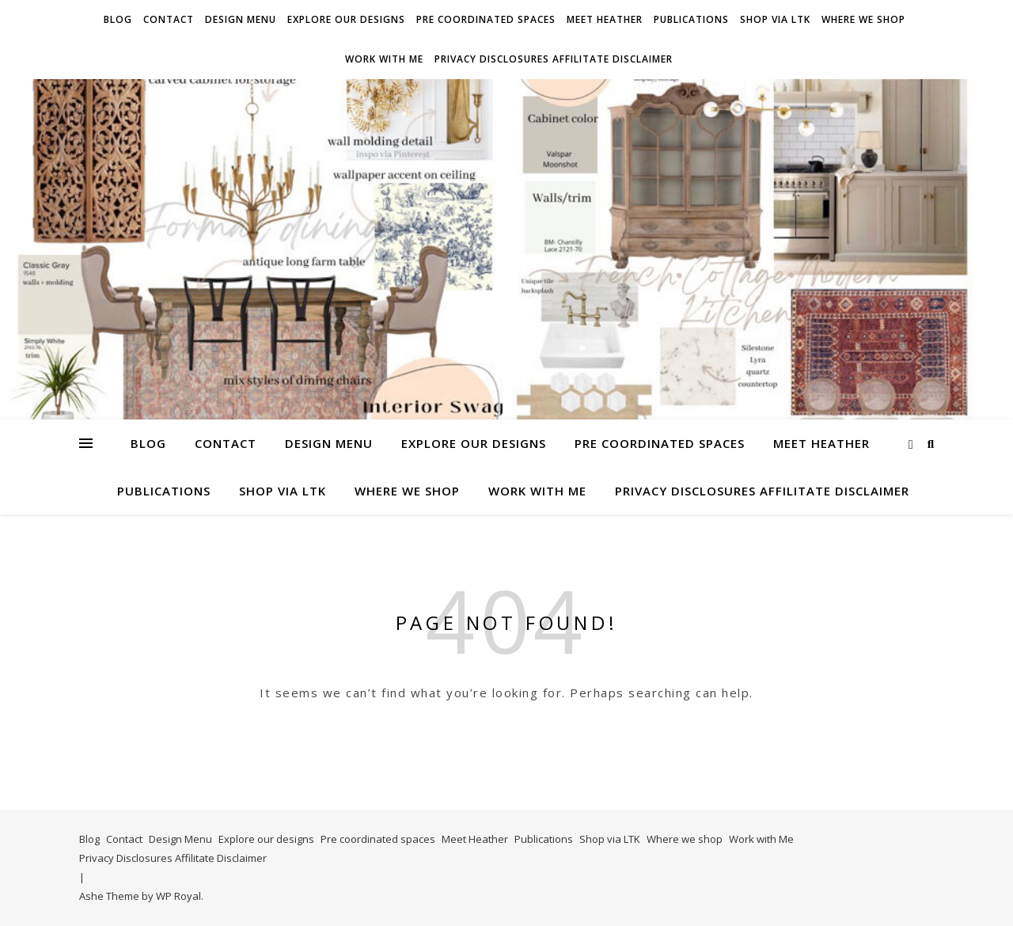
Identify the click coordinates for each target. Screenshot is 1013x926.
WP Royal (178, 896)
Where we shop (863, 19)
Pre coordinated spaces (486, 19)
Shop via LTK (775, 19)
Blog (118, 19)
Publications (691, 19)
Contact (168, 19)
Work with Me (384, 59)
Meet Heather (605, 19)
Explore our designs (346, 19)
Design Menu (240, 19)
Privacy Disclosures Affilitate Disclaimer (553, 59)
